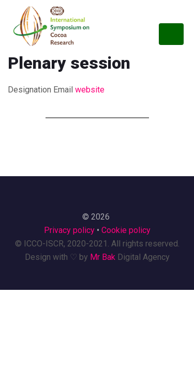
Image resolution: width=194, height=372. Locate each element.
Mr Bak (102, 257)
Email (63, 90)
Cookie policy (126, 230)
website (90, 90)
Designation (29, 90)
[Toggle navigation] (171, 34)
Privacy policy (69, 230)
